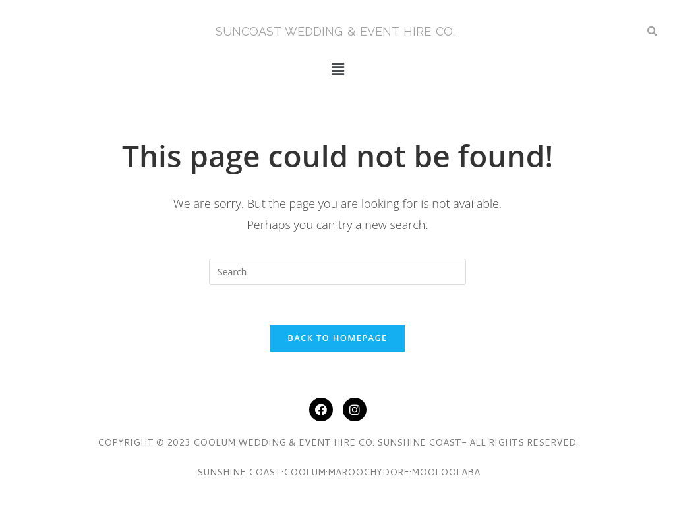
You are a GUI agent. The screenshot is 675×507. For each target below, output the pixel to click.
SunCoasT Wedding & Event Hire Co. (335, 31)
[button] (337, 68)
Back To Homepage (337, 338)
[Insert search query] (337, 272)
